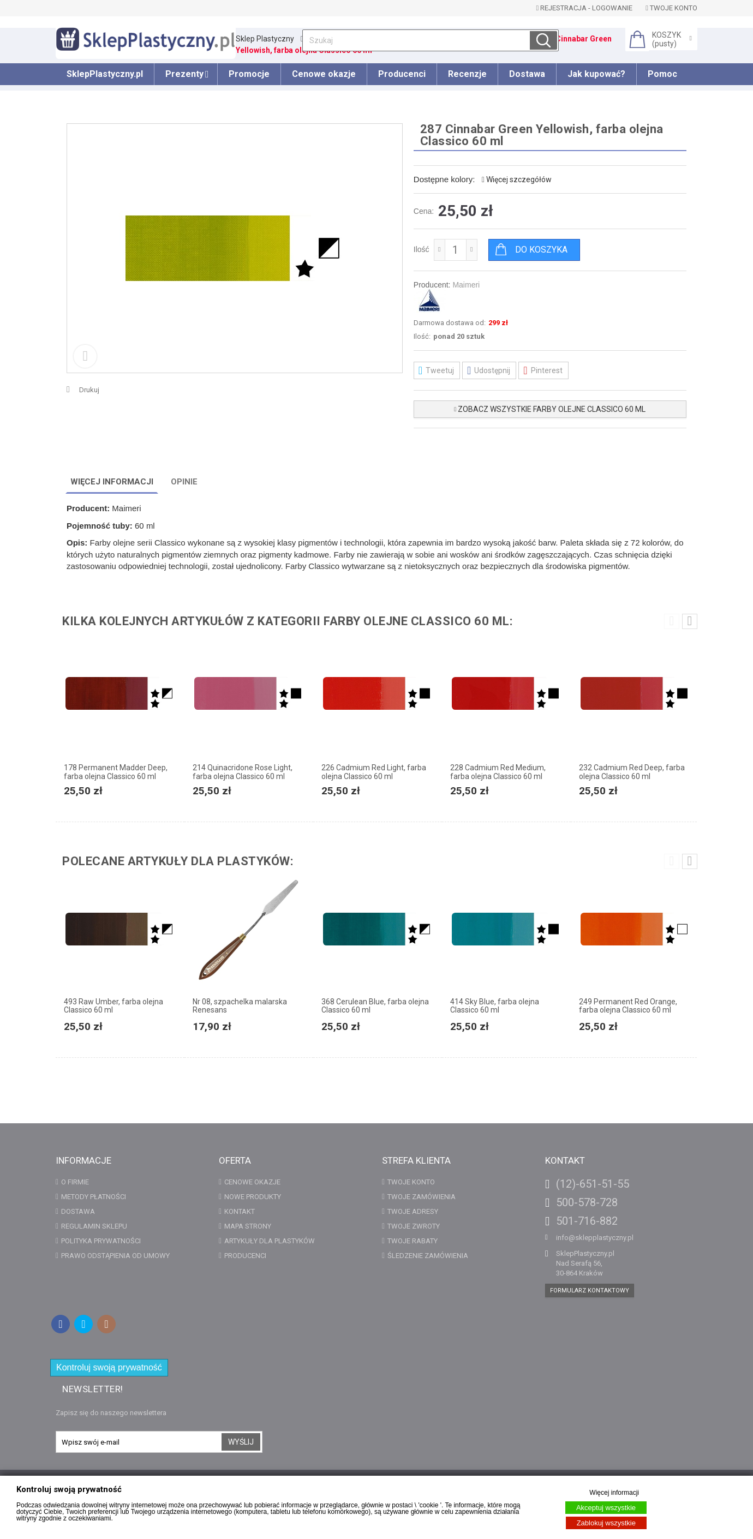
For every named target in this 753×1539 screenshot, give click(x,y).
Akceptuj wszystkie (606, 1508)
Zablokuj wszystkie (606, 1523)
